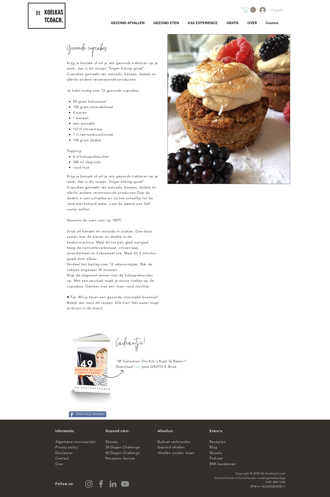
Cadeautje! (131, 344)
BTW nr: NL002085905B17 (268, 486)
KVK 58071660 (275, 482)
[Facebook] (101, 484)
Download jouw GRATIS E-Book (146, 366)
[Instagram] (89, 484)
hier (125, 302)
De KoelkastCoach (273, 473)
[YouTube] (125, 484)
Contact (62, 458)
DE (38, 13)
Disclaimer (64, 453)
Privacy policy (67, 447)
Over (59, 464)
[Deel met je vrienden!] (87, 414)
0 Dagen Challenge (123, 447)
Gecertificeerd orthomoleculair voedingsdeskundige (250, 478)
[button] (248, 10)
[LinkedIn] (113, 484)
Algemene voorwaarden (75, 442)
